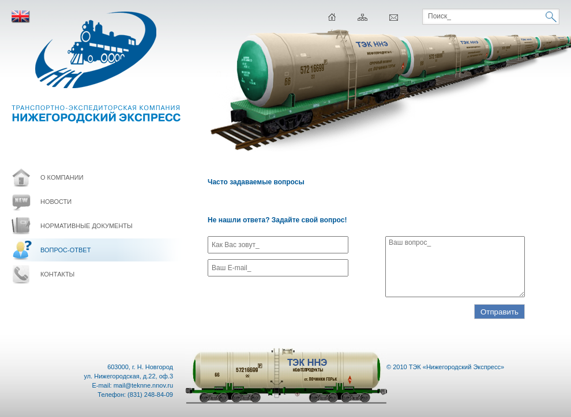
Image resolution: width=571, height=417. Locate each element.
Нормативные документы (86, 225)
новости (56, 201)
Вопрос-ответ (65, 250)
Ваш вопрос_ (455, 266)
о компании (62, 177)
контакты (57, 274)
